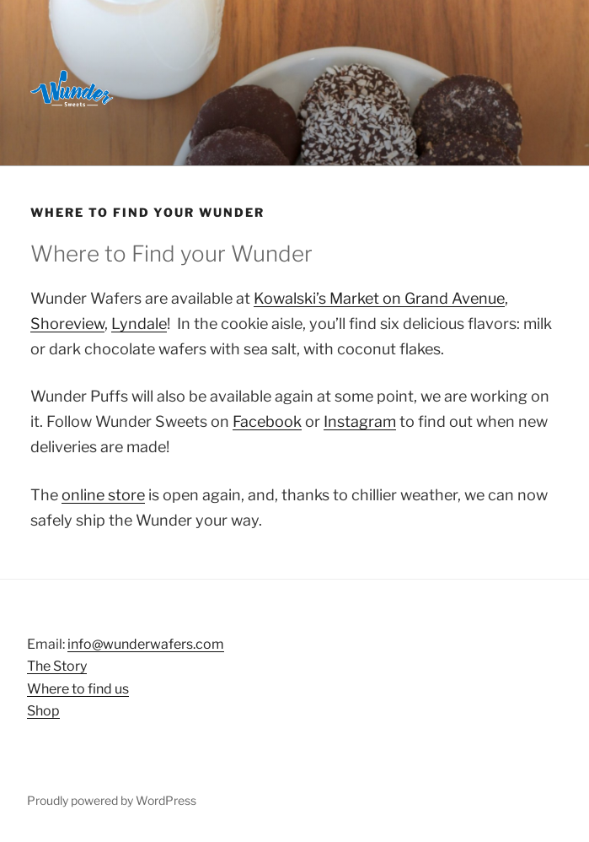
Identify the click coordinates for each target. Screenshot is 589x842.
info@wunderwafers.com (145, 644)
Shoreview (67, 323)
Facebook (267, 421)
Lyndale (139, 323)
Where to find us (78, 689)
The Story (57, 666)
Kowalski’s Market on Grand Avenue (379, 298)
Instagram (360, 421)
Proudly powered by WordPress (111, 800)
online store (103, 495)
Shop (43, 711)
